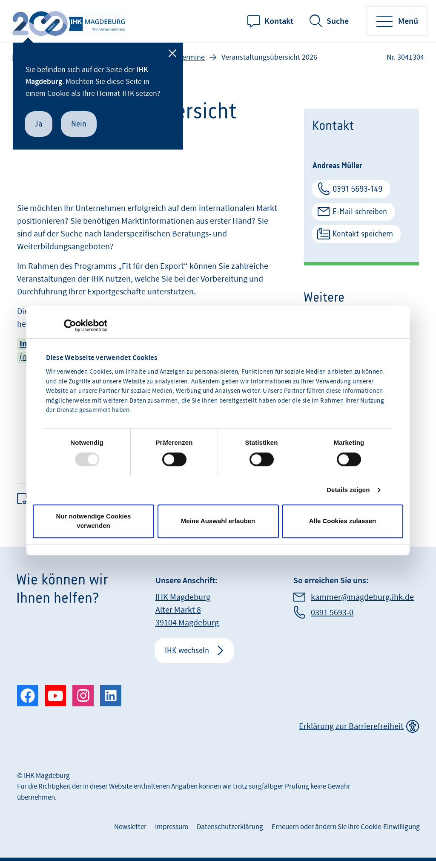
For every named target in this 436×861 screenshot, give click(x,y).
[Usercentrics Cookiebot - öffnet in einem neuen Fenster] (70, 325)
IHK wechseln (187, 650)
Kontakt (278, 21)
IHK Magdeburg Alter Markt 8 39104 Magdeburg (187, 610)
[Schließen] (172, 53)
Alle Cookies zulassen (342, 520)
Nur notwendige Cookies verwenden (93, 521)
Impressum (171, 827)
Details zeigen (348, 489)
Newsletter (130, 827)
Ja (38, 124)
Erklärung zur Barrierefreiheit (351, 726)
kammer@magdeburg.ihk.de (362, 597)
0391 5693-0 (332, 612)
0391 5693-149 (357, 189)
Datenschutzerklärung (230, 827)
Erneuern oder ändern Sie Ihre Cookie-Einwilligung (346, 827)
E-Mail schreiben (360, 211)
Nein (78, 124)
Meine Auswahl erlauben (218, 520)
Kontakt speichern (363, 234)
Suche (338, 21)
